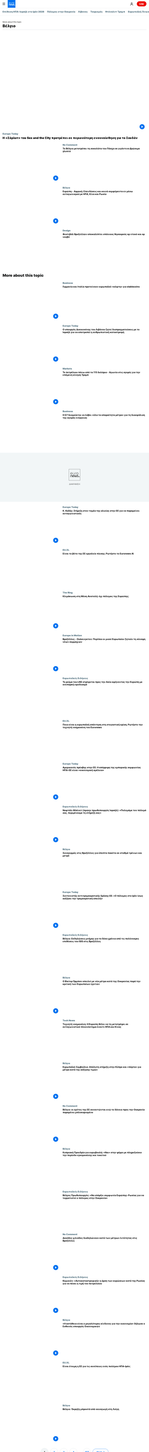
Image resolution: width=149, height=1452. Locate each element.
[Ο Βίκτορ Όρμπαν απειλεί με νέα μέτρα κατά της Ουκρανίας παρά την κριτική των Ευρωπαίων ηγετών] (104, 997)
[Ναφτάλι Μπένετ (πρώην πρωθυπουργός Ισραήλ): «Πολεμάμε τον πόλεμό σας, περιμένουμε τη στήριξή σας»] (104, 826)
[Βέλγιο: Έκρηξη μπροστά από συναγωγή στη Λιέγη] (104, 1425)
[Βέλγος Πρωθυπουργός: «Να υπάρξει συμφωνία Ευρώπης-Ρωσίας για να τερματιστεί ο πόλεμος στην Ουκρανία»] (104, 1211)
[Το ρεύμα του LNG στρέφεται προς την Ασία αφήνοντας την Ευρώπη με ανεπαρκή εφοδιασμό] (104, 698)
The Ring (68, 592)
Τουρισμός (96, 11)
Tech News (69, 1020)
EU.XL (66, 549)
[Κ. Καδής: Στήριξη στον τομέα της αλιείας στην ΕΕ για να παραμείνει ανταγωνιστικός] (104, 527)
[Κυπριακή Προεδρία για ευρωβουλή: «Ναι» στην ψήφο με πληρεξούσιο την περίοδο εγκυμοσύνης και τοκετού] (104, 1168)
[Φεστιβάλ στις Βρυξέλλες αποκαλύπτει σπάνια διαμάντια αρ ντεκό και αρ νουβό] (104, 250)
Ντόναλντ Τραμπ (115, 11)
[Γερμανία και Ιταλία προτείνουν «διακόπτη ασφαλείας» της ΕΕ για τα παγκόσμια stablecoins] (104, 303)
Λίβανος (83, 11)
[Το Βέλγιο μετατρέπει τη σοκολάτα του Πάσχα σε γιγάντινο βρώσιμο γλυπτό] (104, 164)
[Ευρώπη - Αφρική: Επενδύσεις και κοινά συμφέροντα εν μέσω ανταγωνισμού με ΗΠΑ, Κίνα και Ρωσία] (104, 207)
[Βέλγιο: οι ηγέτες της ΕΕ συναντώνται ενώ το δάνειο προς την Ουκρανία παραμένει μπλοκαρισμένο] (104, 1126)
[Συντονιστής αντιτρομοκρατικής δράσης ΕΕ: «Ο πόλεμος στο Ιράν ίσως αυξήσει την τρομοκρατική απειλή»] (104, 912)
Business (68, 283)
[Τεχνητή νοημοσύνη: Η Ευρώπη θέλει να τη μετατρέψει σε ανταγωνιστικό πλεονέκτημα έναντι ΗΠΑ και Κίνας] (104, 1040)
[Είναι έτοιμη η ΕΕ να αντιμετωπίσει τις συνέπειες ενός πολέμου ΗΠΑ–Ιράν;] (104, 1382)
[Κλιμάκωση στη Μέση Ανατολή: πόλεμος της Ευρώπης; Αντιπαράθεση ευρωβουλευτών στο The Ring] (104, 612)
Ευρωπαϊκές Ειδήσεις (75, 678)
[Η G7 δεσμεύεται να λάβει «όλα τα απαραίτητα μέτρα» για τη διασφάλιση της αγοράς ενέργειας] (104, 431)
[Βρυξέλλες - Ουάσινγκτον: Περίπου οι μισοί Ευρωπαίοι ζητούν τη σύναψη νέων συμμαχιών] (104, 655)
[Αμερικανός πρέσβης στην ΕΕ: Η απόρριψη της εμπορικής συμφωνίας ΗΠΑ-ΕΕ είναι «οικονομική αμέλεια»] (104, 783)
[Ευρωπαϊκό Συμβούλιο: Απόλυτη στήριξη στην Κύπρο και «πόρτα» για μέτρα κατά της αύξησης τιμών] (104, 1083)
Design (66, 230)
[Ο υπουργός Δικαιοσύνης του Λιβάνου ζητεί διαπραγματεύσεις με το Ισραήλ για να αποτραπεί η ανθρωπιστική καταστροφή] (104, 345)
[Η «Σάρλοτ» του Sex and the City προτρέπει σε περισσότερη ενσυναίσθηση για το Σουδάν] (74, 138)
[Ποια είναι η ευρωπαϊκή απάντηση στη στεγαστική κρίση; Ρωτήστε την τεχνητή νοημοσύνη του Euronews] (104, 740)
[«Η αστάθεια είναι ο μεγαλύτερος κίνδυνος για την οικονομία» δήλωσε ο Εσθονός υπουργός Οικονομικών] (104, 1340)
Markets (67, 368)
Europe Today (10, 133)
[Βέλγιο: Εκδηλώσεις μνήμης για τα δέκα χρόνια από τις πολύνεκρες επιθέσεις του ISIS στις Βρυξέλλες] (104, 954)
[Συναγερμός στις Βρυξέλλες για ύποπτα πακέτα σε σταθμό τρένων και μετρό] (104, 869)
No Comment (70, 144)
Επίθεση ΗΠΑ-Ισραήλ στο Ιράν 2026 (23, 11)
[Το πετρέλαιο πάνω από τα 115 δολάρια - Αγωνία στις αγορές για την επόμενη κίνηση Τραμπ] (104, 388)
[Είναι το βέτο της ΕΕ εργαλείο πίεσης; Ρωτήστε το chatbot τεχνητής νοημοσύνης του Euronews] (104, 569)
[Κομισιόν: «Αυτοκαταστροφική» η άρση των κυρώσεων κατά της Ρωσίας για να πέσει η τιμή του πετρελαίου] (104, 1297)
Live (141, 3)
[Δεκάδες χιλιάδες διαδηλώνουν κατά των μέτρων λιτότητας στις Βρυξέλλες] (104, 1254)
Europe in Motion (72, 635)
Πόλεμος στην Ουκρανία (61, 11)
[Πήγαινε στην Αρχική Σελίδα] (11, 4)
